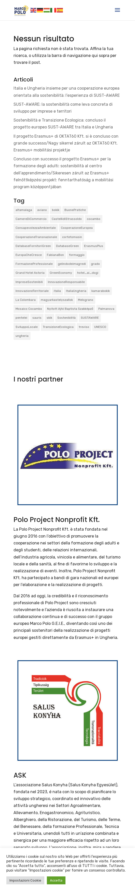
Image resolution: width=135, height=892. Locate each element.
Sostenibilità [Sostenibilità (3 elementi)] (66, 317)
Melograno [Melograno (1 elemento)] (85, 300)
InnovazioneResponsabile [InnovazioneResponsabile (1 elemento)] (66, 282)
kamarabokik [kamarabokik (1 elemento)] (100, 291)
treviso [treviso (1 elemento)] (84, 327)
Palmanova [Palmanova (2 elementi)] (106, 309)
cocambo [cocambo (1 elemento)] (93, 219)
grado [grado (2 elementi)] (95, 264)
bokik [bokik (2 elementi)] (55, 210)
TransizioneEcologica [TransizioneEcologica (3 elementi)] (58, 327)
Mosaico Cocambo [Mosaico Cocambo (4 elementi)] (29, 309)
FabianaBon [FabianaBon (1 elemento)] (55, 255)
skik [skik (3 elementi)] (49, 317)
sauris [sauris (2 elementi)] (37, 317)
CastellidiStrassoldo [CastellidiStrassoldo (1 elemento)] (67, 219)
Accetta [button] (56, 880)
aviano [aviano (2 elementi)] (42, 210)
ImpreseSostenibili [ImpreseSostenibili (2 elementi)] (29, 282)
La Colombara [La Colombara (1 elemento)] (26, 300)
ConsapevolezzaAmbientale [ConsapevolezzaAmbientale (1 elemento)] (36, 228)
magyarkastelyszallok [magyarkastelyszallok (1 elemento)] (57, 300)
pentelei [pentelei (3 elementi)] (21, 317)
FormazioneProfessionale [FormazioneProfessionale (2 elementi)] (34, 264)
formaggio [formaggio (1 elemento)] (77, 255)
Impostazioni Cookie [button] (25, 880)
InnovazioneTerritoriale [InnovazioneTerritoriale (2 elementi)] (32, 291)
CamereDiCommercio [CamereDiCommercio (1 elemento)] (31, 219)
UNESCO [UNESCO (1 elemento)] (100, 327)
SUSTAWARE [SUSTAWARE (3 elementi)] (90, 317)
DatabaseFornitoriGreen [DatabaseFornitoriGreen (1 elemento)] (33, 246)
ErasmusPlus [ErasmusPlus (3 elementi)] (93, 246)
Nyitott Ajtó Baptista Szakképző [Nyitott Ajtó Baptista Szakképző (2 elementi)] (70, 309)
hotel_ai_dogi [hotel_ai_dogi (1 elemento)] (87, 273)
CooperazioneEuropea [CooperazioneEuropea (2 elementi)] (77, 228)
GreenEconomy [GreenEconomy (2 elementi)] (61, 273)
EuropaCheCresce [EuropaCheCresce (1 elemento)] (29, 255)
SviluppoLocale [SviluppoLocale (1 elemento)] (27, 327)
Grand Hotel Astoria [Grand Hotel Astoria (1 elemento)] (30, 273)
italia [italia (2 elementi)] (57, 291)
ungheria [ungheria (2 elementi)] (22, 336)
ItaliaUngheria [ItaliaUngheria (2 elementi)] (76, 291)
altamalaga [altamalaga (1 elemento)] (24, 210)
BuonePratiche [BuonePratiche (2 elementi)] (75, 210)
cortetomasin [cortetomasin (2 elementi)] (72, 237)
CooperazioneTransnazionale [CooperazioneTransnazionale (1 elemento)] (36, 237)
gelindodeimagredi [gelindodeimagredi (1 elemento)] (72, 264)
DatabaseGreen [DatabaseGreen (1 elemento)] (67, 246)
